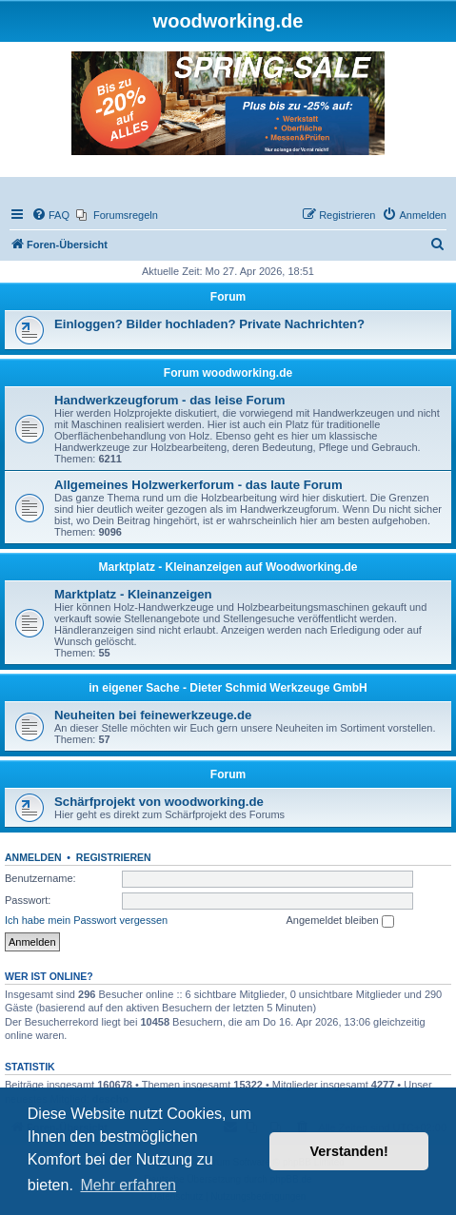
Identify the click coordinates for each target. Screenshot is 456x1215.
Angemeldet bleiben (339, 921)
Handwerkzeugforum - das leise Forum (170, 400)
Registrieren (113, 857)
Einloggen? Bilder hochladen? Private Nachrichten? (209, 324)
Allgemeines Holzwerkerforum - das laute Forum (198, 485)
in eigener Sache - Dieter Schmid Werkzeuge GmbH (228, 688)
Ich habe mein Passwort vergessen (86, 920)
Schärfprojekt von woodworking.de (159, 801)
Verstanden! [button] (349, 1151)
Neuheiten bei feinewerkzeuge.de (152, 715)
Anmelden (33, 857)
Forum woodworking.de (228, 373)
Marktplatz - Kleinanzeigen (133, 594)
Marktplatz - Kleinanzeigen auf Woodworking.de (228, 567)
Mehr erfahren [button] (128, 1185)
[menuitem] (50, 215)
